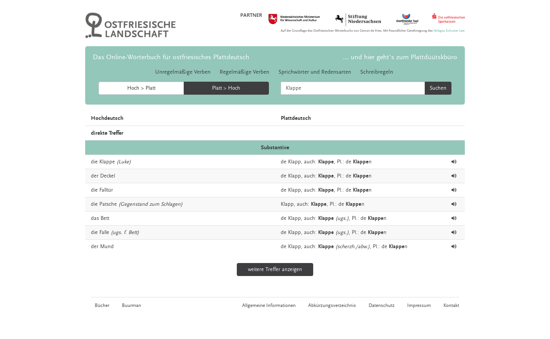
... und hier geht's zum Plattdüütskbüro (400, 57)
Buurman (131, 305)
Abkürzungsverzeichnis (332, 305)
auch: (310, 162)
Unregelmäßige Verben (182, 72)
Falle (104, 232)
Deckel (107, 176)
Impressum (419, 305)
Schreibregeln (376, 72)
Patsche (108, 204)
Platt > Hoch (226, 88)
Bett (104, 218)
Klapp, (295, 162)
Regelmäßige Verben (244, 72)
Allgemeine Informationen (269, 305)
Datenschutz (382, 305)
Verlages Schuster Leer (449, 31)
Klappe (107, 162)
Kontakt (451, 305)
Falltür (106, 190)
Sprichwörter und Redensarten (314, 72)
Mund (107, 247)
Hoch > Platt (141, 88)
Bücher (102, 305)
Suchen (438, 88)
